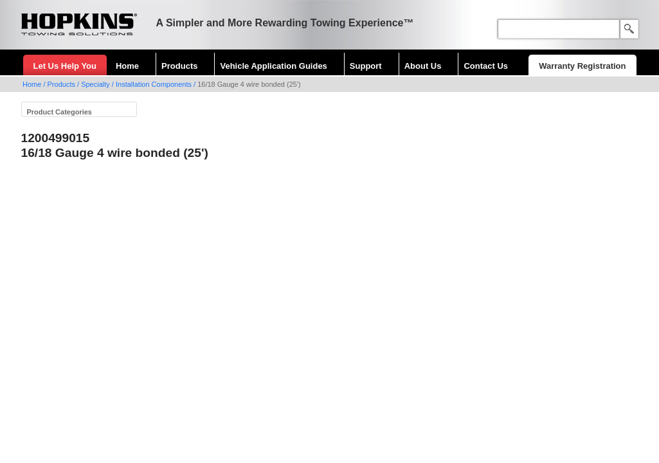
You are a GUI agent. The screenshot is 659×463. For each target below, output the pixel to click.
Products (179, 66)
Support (366, 66)
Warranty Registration (582, 66)
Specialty (95, 84)
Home (127, 66)
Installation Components (154, 84)
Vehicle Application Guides (273, 66)
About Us (423, 66)
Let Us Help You (64, 66)
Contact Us (486, 66)
